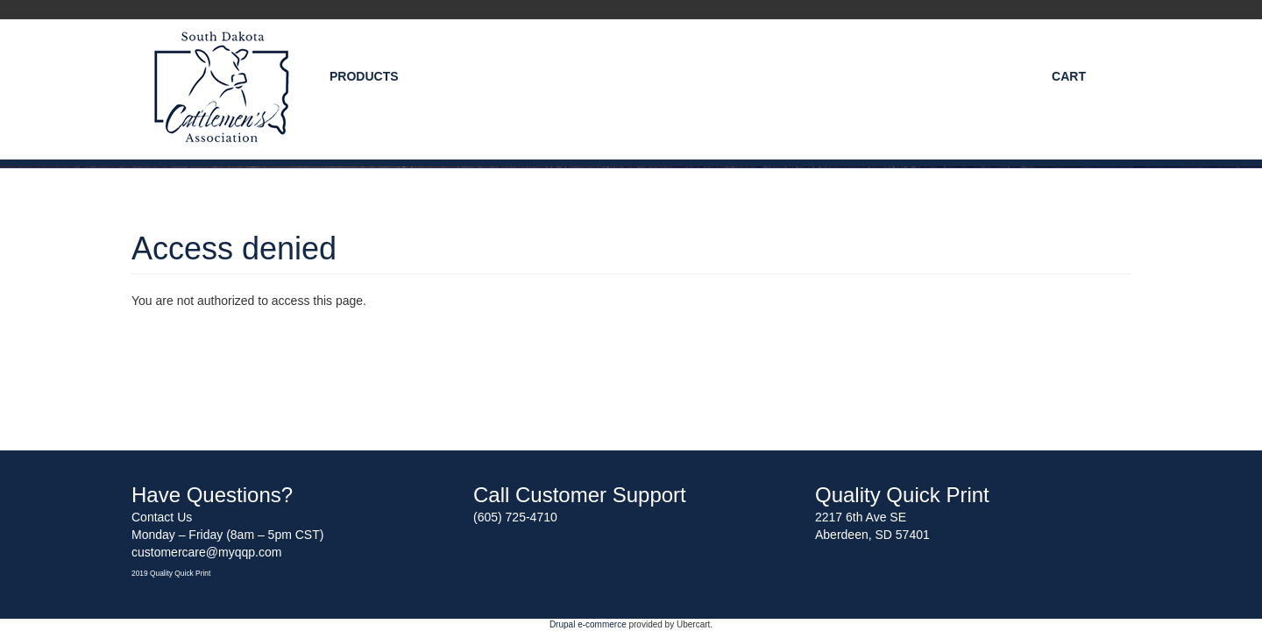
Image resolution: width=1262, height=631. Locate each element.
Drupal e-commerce (588, 624)
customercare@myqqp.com (206, 552)
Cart (1069, 76)
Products (364, 76)
